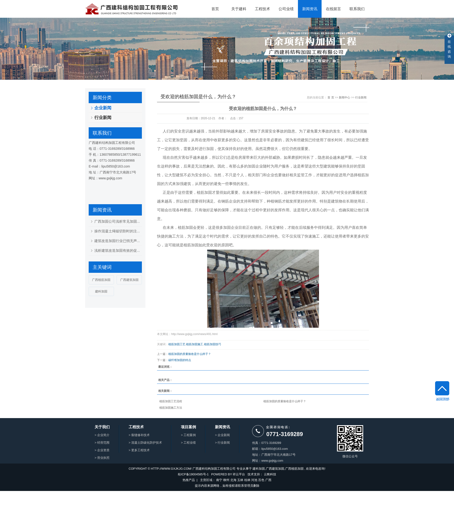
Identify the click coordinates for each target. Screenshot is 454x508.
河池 (254, 480)
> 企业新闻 (222, 435)
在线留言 (333, 9)
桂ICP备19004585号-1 (193, 474)
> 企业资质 (102, 450)
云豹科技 (270, 474)
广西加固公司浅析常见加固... (117, 221)
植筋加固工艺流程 (170, 401)
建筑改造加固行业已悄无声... (117, 241)
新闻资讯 (309, 9)
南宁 (219, 480)
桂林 (247, 480)
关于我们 (102, 427)
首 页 (330, 97)
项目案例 (188, 427)
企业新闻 (102, 108)
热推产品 (189, 480)
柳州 (226, 480)
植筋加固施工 (194, 344)
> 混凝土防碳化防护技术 (145, 442)
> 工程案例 (188, 435)
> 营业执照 (102, 457)
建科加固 (101, 291)
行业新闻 (102, 117)
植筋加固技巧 (212, 344)
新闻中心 (344, 97)
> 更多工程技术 (139, 450)
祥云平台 (239, 474)
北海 (233, 480)
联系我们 (357, 9)
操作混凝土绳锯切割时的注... (117, 231)
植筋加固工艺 (176, 344)
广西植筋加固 (101, 280)
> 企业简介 (102, 435)
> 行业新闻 (222, 442)
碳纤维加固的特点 (179, 360)
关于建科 (238, 9)
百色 (261, 480)
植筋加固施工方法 (170, 407)
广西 (268, 480)
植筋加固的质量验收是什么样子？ (189, 354)
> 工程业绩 (188, 442)
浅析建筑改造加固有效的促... (117, 250)
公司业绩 (286, 9)
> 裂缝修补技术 (139, 435)
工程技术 (262, 9)
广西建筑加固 (129, 280)
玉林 (240, 480)
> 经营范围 (102, 442)
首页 (215, 9)
